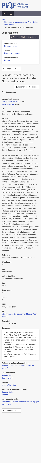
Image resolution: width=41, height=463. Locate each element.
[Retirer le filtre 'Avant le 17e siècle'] (13, 53)
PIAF (3, 19)
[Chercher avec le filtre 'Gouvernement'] (7, 378)
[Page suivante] (19, 69)
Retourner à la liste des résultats (24, 37)
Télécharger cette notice (26, 87)
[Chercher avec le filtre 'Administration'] (7, 375)
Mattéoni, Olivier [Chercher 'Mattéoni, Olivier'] (8, 104)
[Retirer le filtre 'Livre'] (8, 60)
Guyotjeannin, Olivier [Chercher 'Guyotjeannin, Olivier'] (9, 102)
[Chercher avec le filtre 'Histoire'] (5, 395)
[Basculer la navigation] (8, 13)
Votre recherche (10, 25)
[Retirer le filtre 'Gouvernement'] (11, 46)
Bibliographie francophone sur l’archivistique (21, 22)
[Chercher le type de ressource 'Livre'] (3, 95)
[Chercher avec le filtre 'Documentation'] (8, 392)
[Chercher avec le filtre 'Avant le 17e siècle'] (9, 385)
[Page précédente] (3, 69)
